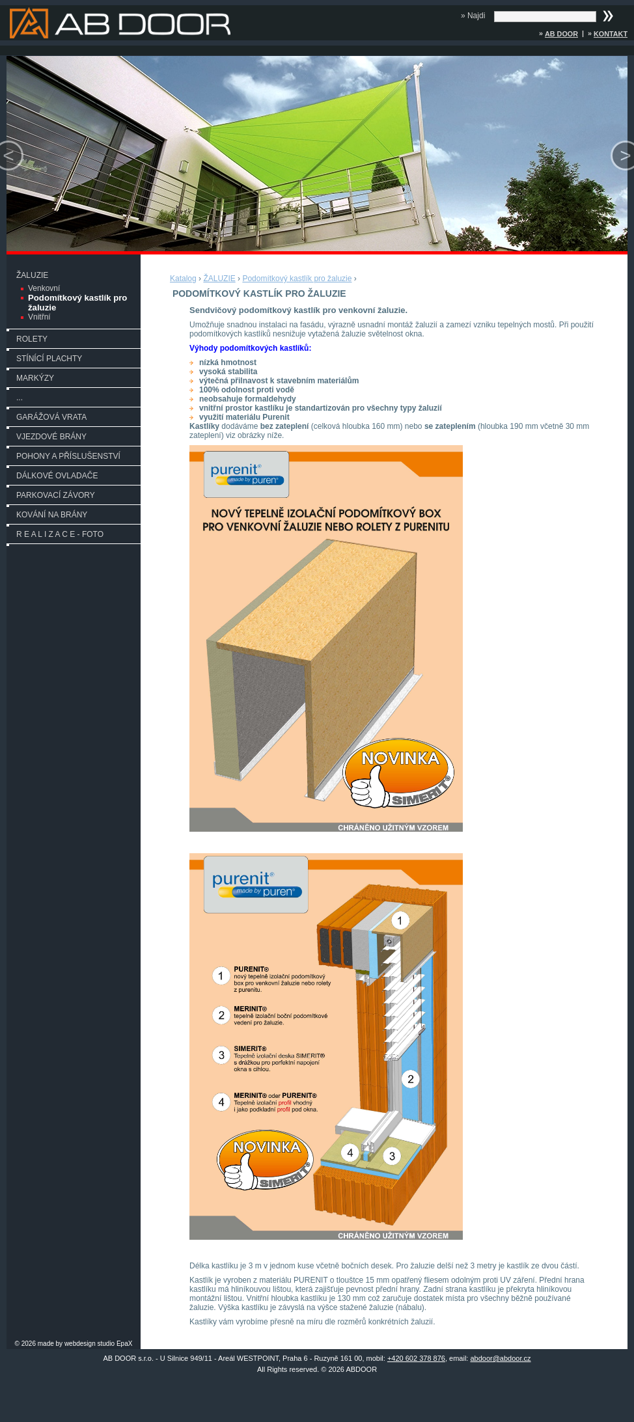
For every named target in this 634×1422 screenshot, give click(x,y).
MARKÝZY (35, 378)
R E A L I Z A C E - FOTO (59, 534)
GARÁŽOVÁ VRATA (51, 417)
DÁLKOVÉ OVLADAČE (57, 475)
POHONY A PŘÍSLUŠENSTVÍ (68, 456)
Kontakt (610, 34)
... (19, 397)
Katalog (183, 278)
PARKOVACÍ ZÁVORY (55, 495)
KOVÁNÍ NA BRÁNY (51, 514)
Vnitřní (39, 316)
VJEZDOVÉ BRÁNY (51, 436)
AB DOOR (561, 34)
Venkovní (44, 288)
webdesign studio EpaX (98, 1343)
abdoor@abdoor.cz (500, 1358)
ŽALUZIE (32, 275)
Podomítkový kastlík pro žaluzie (77, 302)
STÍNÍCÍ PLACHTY (49, 358)
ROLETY (32, 339)
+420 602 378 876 (416, 1358)
